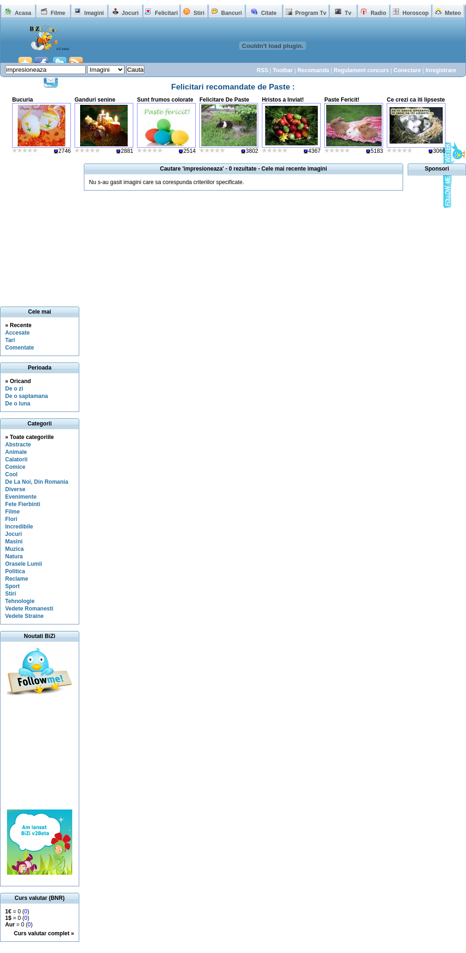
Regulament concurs (361, 70)
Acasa (23, 13)
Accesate (17, 332)
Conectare (407, 70)
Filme (58, 13)
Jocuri (130, 13)
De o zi (14, 388)
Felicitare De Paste (224, 99)
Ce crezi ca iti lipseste (416, 99)
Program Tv (310, 13)
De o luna (17, 403)
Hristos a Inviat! (283, 99)
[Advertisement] (40, 753)
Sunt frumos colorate (165, 99)
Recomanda (313, 70)
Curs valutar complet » (44, 933)
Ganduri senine (95, 99)
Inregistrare (440, 70)
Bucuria (22, 99)
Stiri (198, 13)
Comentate (19, 347)
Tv (348, 13)
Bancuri (231, 13)
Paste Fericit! (341, 99)
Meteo (453, 13)
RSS (262, 70)
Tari (10, 340)
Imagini (94, 13)
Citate (268, 13)
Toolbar (283, 70)
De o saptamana (26, 396)
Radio (378, 13)
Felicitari (166, 13)
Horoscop (416, 13)
